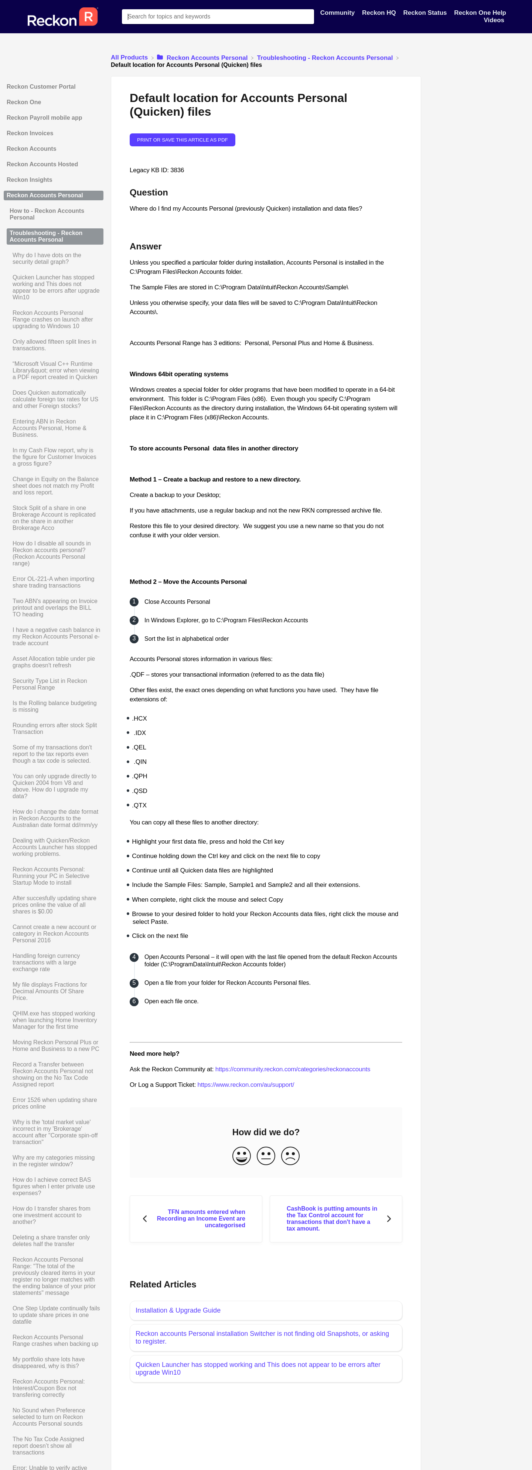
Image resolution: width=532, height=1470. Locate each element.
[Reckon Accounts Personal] (203, 57)
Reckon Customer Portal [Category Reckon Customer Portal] (41, 87)
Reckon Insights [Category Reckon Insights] (29, 180)
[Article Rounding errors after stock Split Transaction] (53, 729)
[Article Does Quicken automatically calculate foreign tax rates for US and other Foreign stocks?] (53, 399)
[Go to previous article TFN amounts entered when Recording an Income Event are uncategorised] (196, 1218)
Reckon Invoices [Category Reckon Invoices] (30, 133)
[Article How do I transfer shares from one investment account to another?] (53, 1215)
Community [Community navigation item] (338, 12)
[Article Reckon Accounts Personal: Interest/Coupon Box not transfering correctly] (53, 1388)
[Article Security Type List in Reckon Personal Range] (53, 684)
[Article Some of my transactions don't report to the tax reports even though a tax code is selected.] (53, 754)
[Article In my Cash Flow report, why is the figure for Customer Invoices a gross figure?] (53, 457)
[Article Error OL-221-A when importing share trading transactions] (53, 582)
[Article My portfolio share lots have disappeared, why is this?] (53, 1363)
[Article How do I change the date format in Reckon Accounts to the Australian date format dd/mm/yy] (53, 818)
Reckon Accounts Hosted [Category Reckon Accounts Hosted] (42, 164)
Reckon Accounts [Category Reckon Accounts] (32, 149)
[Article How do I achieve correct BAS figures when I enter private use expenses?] (53, 1186)
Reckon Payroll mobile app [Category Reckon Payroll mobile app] (44, 118)
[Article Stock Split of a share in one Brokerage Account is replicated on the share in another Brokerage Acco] (53, 518)
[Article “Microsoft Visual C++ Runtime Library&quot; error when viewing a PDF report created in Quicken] (53, 370)
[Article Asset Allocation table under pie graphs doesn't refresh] (53, 662)
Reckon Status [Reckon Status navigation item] (426, 12)
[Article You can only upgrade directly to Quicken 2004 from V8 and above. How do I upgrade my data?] (53, 786)
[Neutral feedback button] (266, 1156)
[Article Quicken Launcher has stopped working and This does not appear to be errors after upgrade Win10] (53, 287)
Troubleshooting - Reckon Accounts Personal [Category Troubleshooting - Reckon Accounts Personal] (46, 236)
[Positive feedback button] (241, 1156)
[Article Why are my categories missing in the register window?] (53, 1161)
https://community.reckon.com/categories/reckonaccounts (293, 1069)
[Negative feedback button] (290, 1156)
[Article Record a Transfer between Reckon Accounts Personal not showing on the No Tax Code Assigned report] (53, 1074)
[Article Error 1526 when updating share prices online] (53, 1103)
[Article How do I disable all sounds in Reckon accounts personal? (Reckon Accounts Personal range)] (53, 553)
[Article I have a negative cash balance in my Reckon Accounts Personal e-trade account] (53, 636)
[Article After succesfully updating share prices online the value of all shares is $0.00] (53, 905)
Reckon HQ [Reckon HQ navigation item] (380, 12)
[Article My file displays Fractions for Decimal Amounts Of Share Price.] (53, 991)
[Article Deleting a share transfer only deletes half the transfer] (53, 1241)
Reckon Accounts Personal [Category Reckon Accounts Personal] (45, 195)
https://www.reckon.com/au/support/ (245, 1084)
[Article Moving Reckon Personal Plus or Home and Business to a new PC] (53, 1046)
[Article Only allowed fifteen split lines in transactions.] (53, 345)
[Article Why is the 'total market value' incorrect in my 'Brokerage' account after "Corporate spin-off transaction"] (53, 1132)
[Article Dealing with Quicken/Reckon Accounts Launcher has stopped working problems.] (53, 847)
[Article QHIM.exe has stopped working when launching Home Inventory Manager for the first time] (53, 1020)
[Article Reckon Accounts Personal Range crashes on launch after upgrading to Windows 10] (53, 319)
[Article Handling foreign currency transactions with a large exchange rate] (53, 962)
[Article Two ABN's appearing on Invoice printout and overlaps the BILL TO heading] (53, 607)
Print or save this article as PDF (182, 140)
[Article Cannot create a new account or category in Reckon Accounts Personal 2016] (53, 933)
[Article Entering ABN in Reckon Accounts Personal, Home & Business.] (53, 428)
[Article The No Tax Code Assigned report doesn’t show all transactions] (53, 1446)
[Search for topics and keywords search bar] (218, 16)
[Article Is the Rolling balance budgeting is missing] (53, 706)
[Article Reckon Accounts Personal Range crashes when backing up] (53, 1341)
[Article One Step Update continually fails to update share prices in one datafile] (53, 1315)
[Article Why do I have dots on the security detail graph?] (53, 259)
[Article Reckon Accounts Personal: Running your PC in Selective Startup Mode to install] (53, 876)
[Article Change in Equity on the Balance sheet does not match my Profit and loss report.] (53, 485)
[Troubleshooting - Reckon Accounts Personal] (326, 57)
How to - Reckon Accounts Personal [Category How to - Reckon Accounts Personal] (47, 214)
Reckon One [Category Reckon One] (24, 102)
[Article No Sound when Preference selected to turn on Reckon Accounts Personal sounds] (53, 1417)
